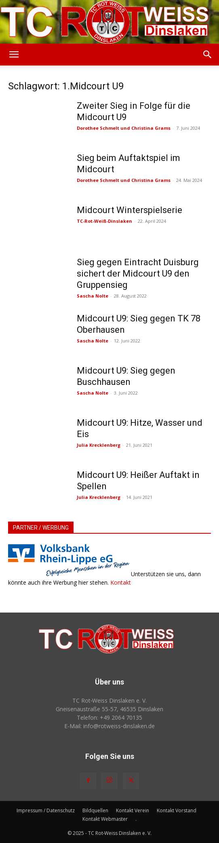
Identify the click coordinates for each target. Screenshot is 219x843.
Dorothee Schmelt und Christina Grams (124, 128)
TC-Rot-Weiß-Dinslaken (104, 221)
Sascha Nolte (92, 296)
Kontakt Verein (132, 810)
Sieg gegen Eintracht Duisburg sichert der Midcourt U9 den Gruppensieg (138, 273)
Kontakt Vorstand (176, 810)
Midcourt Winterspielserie (129, 210)
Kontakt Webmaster (105, 819)
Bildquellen (95, 810)
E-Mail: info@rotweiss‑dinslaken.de (109, 726)
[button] (14, 54)
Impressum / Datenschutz (46, 810)
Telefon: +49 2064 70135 (109, 717)
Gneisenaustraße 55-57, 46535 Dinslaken (109, 709)
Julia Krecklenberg (98, 445)
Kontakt (120, 582)
